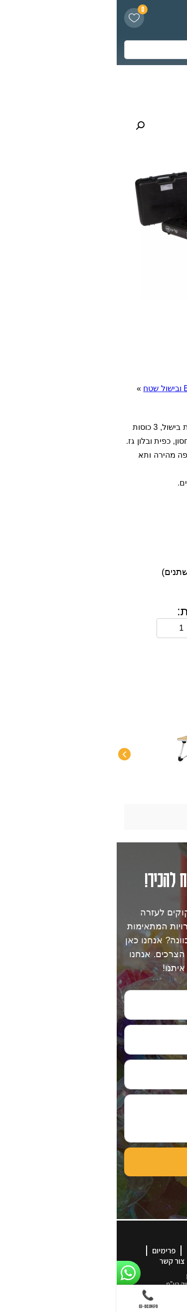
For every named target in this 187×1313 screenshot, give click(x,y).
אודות (107, 1250)
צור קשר (55, 1261)
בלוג (85, 1261)
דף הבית (151, 388)
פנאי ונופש (110, 388)
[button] (23, 126)
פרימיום (47, 1250)
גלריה (78, 1250)
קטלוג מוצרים (123, 1261)
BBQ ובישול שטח (55, 388)
